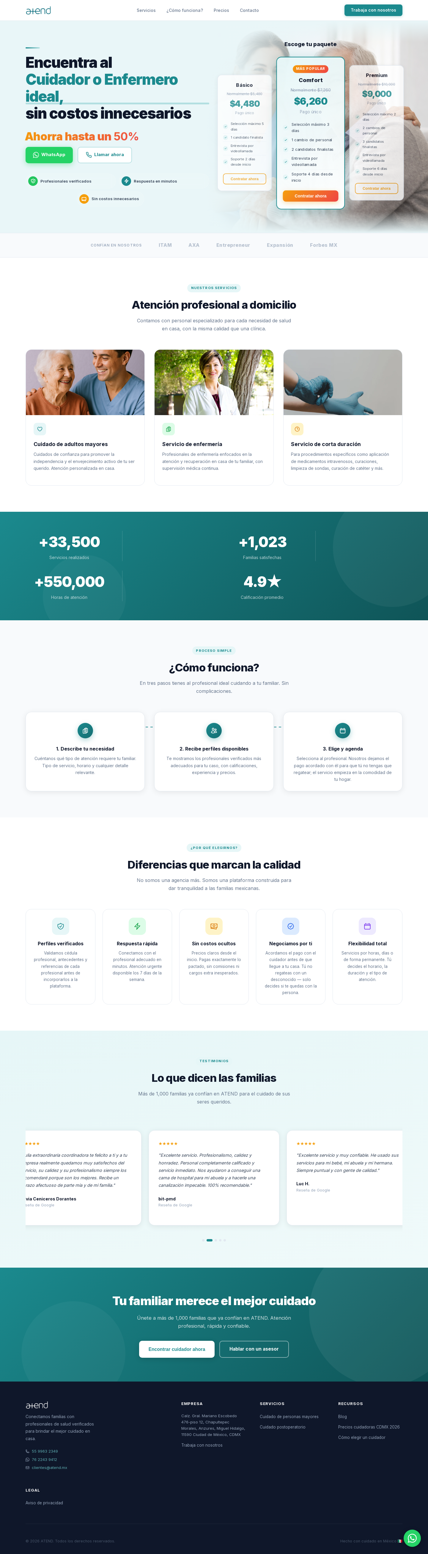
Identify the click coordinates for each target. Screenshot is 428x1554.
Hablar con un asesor (254, 1349)
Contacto (249, 10)
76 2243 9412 (44, 1459)
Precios (221, 10)
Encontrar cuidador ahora (177, 1349)
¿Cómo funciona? (184, 10)
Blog (342, 1416)
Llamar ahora (108, 155)
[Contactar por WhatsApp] (412, 1538)
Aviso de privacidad (44, 1502)
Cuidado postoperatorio (283, 1427)
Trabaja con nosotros (373, 9)
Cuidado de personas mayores (289, 1416)
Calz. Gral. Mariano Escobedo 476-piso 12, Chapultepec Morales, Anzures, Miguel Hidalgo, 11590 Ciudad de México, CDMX (213, 1425)
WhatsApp (50, 155)
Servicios (146, 10)
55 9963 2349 (45, 1451)
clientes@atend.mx (49, 1467)
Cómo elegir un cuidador (361, 1437)
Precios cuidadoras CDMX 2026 (369, 1427)
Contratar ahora (245, 179)
